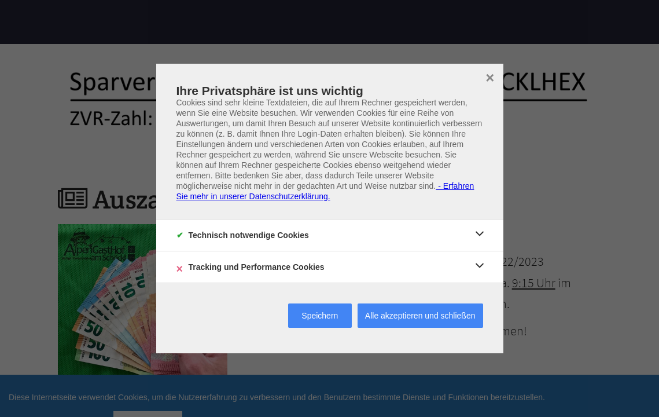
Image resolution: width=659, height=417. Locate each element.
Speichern (319, 315)
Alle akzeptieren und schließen (420, 315)
